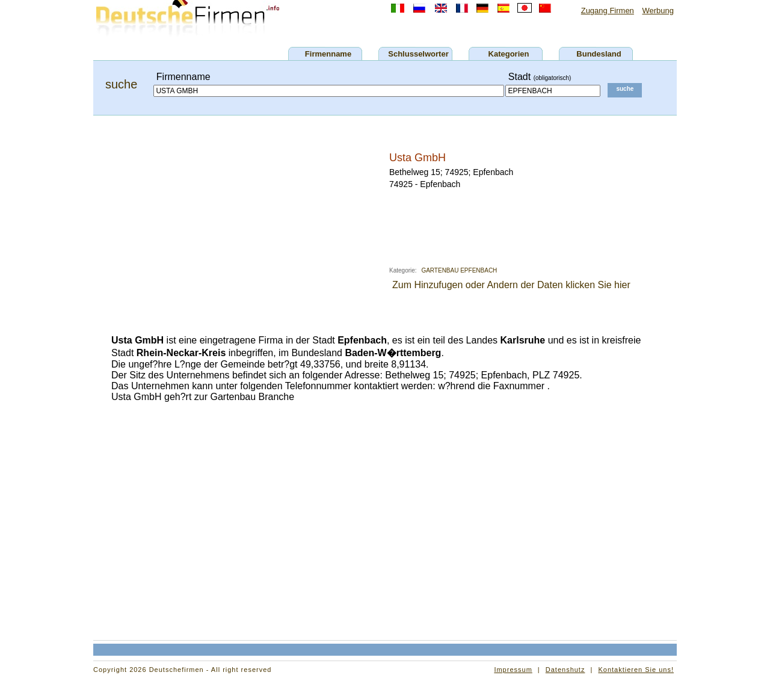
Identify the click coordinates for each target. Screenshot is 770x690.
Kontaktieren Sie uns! (636, 669)
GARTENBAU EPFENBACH (459, 270)
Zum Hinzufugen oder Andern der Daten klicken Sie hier (511, 285)
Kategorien (508, 53)
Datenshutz (565, 669)
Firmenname (328, 53)
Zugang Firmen (607, 10)
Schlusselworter (418, 53)
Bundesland (598, 53)
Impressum (513, 669)
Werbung (658, 10)
